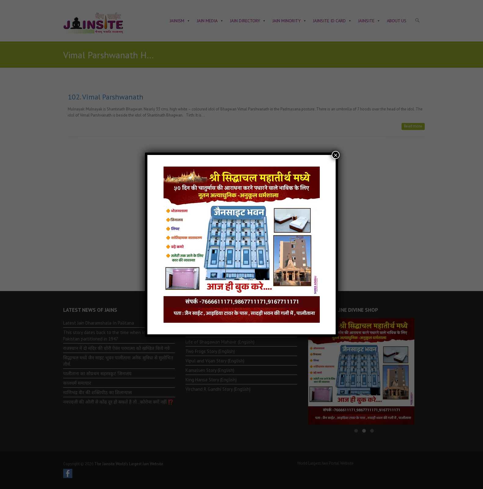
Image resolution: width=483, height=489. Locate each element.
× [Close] (335, 155)
